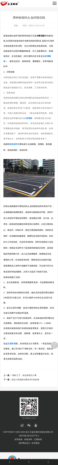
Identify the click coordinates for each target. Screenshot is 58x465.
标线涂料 (28, 439)
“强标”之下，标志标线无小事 (24, 375)
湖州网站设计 (24, 443)
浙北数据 (36, 443)
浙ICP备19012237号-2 (29, 436)
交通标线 (38, 439)
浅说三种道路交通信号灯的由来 (25, 379)
